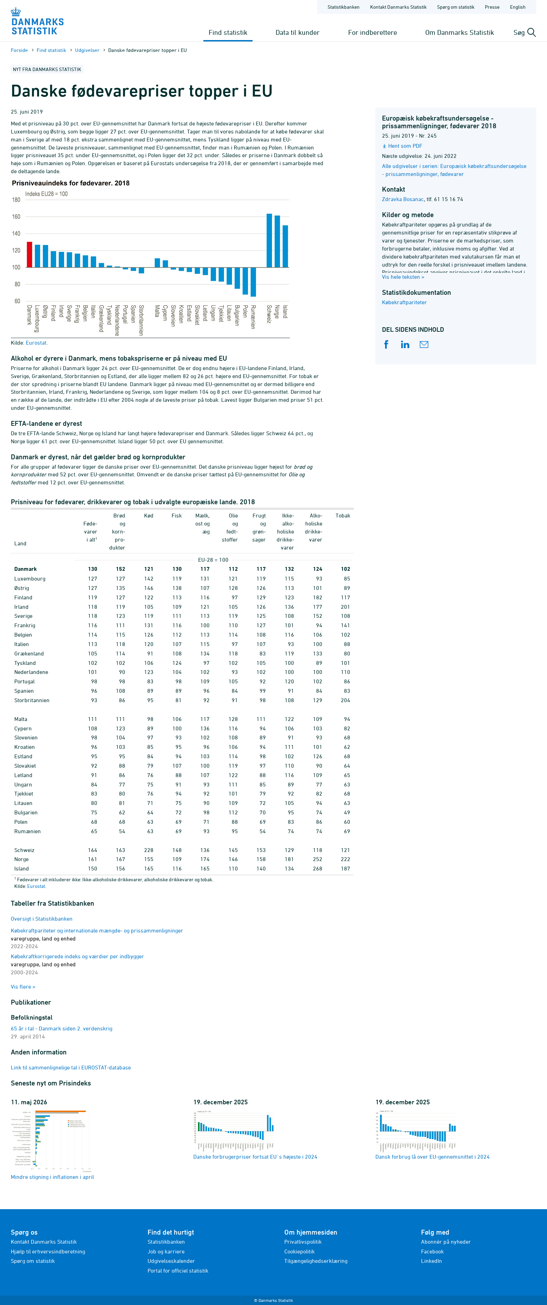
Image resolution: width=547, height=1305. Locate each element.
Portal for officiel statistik (178, 1270)
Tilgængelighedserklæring (315, 1261)
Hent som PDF (405, 146)
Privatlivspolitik (303, 1241)
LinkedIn (431, 1261)
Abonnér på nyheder (446, 1241)
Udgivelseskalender (171, 1261)
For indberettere (372, 32)
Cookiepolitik (299, 1251)
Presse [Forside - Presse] (492, 7)
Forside (19, 50)
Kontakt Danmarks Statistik (44, 1241)
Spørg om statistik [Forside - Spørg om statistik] (455, 7)
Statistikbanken (344, 7)
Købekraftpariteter (404, 302)
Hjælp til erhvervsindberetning (48, 1251)
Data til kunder (298, 32)
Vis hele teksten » (403, 277)
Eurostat (36, 886)
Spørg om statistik (33, 1261)
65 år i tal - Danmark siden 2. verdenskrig (61, 1028)
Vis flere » (23, 986)
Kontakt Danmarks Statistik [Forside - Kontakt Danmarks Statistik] (398, 7)
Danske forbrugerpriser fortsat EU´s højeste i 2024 (255, 1135)
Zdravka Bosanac (403, 199)
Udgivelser (87, 50)
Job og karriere (166, 1251)
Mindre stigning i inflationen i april (52, 1145)
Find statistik (228, 32)
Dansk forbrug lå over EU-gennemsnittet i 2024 (432, 1135)
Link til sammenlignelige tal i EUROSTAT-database (71, 1067)
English (518, 7)
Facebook (432, 1251)
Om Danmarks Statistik (459, 32)
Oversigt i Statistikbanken (42, 918)
